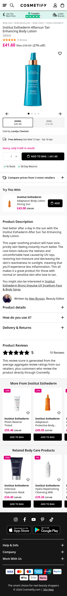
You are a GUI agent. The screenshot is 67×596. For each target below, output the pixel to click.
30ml (49, 122)
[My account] (53, 5)
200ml (18, 122)
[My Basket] (60, 5)
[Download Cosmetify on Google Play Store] (46, 530)
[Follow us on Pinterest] (42, 519)
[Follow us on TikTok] (51, 519)
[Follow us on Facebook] (24, 519)
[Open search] (13, 5)
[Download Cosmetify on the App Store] (19, 530)
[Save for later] (59, 53)
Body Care (7, 22)
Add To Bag (17, 437)
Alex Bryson (37, 299)
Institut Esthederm (54, 22)
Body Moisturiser (22, 22)
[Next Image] (60, 114)
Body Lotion (38, 22)
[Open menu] (6, 5)
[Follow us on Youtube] (33, 519)
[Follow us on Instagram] (15, 519)
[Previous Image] (7, 114)
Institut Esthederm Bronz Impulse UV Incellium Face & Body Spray (32, 285)
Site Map (48, 589)
